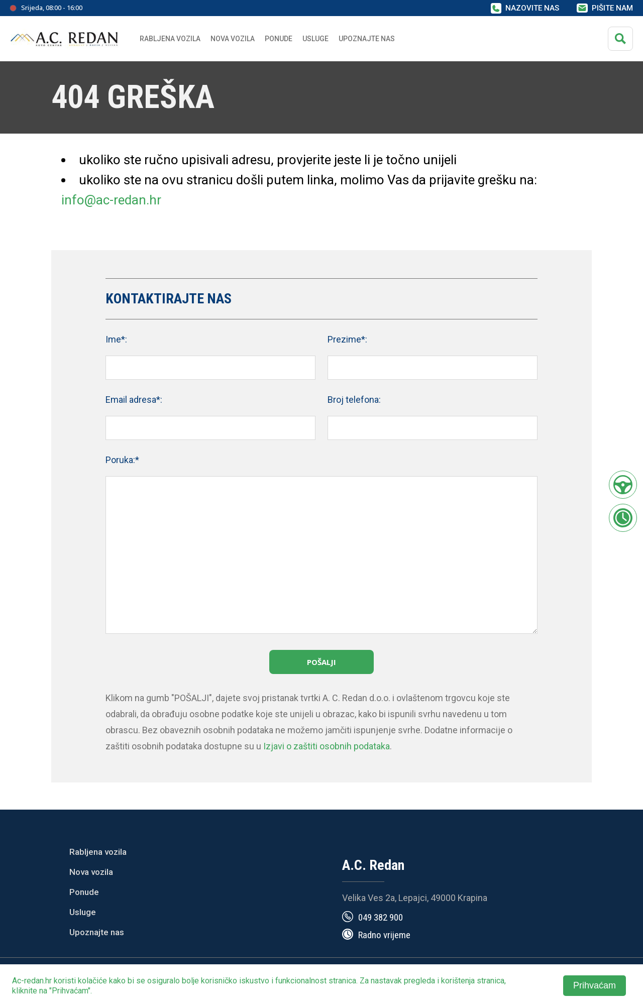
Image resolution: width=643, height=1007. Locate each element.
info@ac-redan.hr (111, 199)
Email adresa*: (133, 399)
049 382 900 (380, 917)
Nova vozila (232, 39)
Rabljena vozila (98, 852)
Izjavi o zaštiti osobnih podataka (326, 746)
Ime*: (116, 339)
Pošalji (321, 662)
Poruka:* (122, 460)
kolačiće (92, 980)
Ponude (84, 892)
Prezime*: (347, 339)
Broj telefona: (354, 399)
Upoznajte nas (96, 932)
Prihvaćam (594, 985)
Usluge (315, 39)
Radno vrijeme (384, 935)
